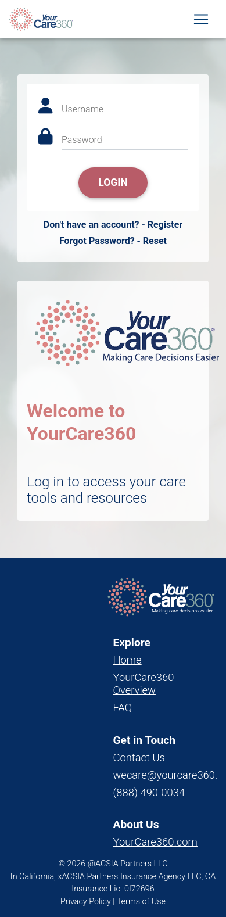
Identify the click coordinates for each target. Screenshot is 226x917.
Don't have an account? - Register (113, 224)
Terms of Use (141, 902)
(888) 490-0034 (149, 792)
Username (82, 108)
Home (127, 660)
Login (113, 182)
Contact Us (139, 757)
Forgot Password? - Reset (113, 240)
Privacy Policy (85, 902)
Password (82, 139)
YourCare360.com (155, 842)
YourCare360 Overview (143, 683)
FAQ (122, 707)
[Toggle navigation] (201, 19)
